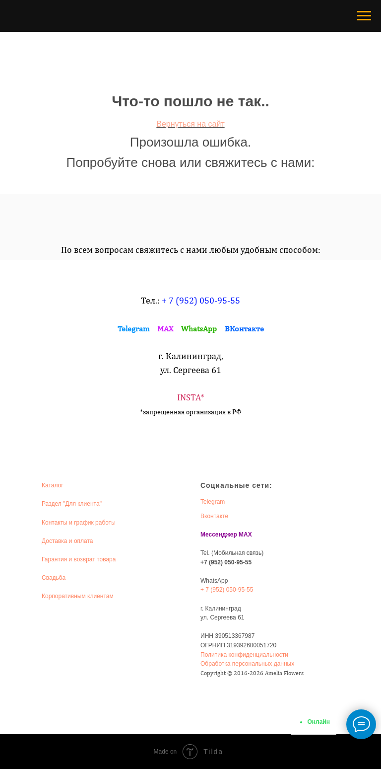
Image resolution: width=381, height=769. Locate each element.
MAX (165, 328)
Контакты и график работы (79, 522)
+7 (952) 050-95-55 (226, 562)
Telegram (133, 328)
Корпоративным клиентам (78, 596)
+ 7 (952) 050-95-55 (201, 300)
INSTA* (190, 397)
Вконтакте (214, 516)
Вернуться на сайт (190, 124)
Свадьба (53, 577)
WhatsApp (199, 328)
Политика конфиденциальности (244, 654)
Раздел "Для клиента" (72, 503)
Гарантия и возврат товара (79, 559)
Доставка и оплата (67, 541)
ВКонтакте (244, 328)
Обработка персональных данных (247, 663)
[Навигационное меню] (364, 16)
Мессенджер (218, 534)
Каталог (53, 485)
